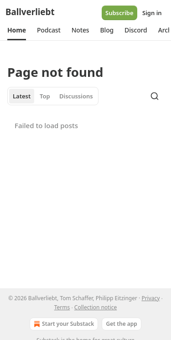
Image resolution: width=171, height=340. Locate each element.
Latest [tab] (22, 96)
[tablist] (52, 96)
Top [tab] (45, 96)
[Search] (154, 96)
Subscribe (119, 13)
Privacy (150, 298)
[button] (16, 30)
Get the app (121, 324)
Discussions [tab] (76, 96)
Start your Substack (63, 324)
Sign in (152, 13)
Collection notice (95, 307)
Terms (62, 307)
